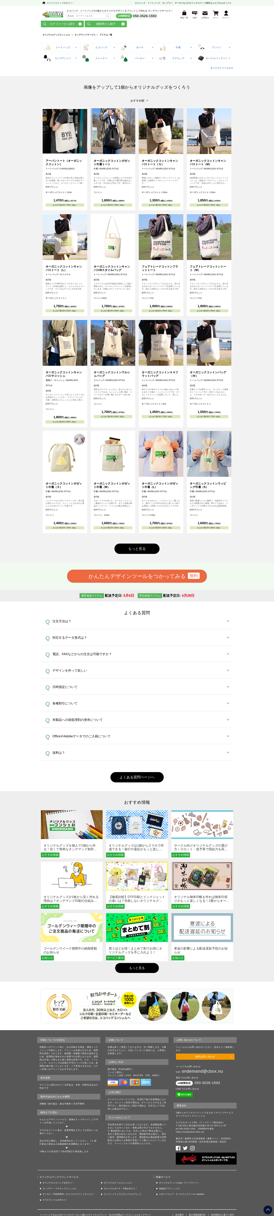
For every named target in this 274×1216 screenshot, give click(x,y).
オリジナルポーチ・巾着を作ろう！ (120, 1163)
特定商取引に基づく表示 (222, 1190)
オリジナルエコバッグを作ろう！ (58, 1158)
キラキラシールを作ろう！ (55, 1175)
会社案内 (179, 1190)
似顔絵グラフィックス (169, 1163)
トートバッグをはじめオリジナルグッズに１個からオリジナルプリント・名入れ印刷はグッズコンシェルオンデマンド (95, 1190)
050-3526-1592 (145, 16)
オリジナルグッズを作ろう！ (60, 3)
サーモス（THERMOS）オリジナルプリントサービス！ (69, 1169)
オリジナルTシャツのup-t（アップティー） (179, 1158)
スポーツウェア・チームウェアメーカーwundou (181, 1169)
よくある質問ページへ (137, 777)
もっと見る (137, 549)
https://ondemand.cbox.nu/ (190, 1111)
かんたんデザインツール (51, 1101)
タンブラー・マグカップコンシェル (59, 1163)
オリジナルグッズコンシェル (56, 35)
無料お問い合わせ (205, 1038)
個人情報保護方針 (197, 1190)
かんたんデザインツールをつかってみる (137, 576)
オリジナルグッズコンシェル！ (118, 1158)
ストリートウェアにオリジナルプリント (123, 1169)
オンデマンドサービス (85, 35)
